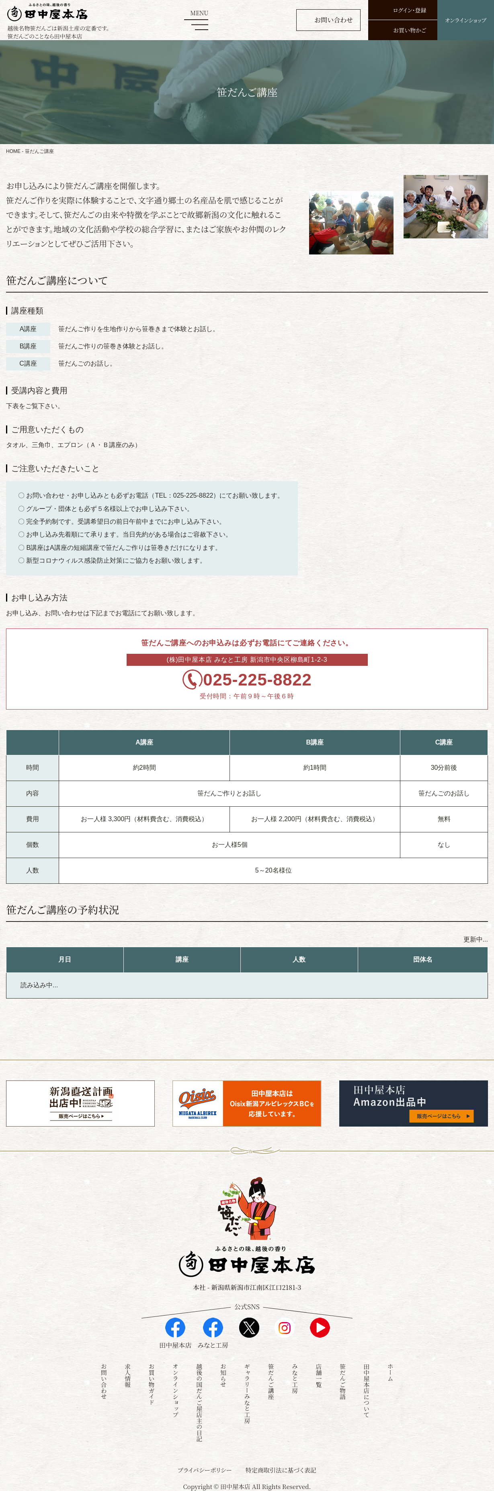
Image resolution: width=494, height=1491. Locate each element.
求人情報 (127, 1373)
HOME (13, 151)
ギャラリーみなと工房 (247, 1391)
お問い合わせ (104, 1379)
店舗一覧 (318, 1373)
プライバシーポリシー (205, 1468)
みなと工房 (295, 1376)
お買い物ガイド (152, 1382)
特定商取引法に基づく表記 (281, 1468)
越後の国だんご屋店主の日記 (199, 1400)
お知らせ (223, 1373)
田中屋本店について (366, 1388)
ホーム (390, 1370)
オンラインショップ (175, 1388)
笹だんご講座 (271, 1379)
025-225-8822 (259, 682)
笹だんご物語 (342, 1379)
